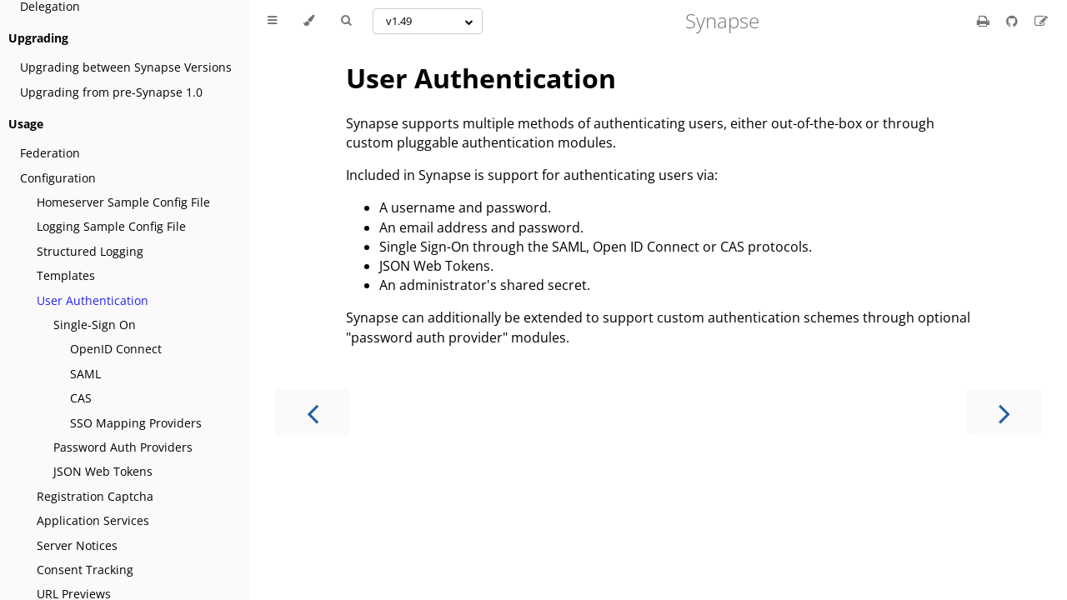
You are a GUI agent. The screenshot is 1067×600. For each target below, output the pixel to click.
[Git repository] (1013, 21)
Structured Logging (90, 251)
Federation (50, 153)
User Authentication (92, 300)
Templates (66, 275)
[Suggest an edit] (1041, 21)
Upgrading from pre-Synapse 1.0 (111, 92)
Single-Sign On (94, 324)
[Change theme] (309, 21)
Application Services (93, 520)
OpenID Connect (116, 349)
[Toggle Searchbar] (346, 21)
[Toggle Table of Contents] (272, 21)
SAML (85, 374)
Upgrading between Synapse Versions (126, 67)
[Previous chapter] (312, 412)
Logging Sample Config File (111, 226)
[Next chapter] (1004, 412)
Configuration (58, 178)
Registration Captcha (95, 496)
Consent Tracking (85, 570)
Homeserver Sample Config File (123, 202)
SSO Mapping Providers (136, 423)
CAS (81, 398)
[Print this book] (984, 21)
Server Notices (77, 545)
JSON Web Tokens (103, 471)
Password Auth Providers (123, 447)
